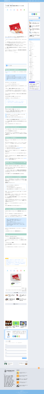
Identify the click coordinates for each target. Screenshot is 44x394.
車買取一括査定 (32, 49)
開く (10, 65)
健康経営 (31, 63)
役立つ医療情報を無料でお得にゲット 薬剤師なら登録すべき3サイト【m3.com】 (15, 262)
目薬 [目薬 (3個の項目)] (6, 385)
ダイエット (31, 70)
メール (6, 352)
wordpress (31, 42)
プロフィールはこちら (16, 334)
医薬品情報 (31, 76)
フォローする (16, 283)
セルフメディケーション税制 (33, 56)
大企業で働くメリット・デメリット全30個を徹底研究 (12, 264)
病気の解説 (31, 77)
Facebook (15, 337)
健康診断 (31, 72)
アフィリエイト (32, 43)
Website (19, 337)
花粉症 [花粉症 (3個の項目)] (8, 385)
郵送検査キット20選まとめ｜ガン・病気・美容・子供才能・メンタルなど (15, 259)
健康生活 (31, 71)
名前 (6, 349)
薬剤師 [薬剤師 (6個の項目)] (10, 385)
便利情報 (31, 47)
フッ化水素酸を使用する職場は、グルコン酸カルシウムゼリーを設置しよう (15, 101)
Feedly (17, 337)
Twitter (13, 337)
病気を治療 (31, 73)
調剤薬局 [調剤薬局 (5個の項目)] (9, 386)
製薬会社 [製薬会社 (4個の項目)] (5, 386)
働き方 (30, 50)
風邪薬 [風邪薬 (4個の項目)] (11, 386)
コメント (6, 344)
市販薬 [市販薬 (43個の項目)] (4, 384)
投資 (31, 48)
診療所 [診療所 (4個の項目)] (7, 386)
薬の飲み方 (31, 78)
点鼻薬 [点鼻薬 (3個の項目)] (6, 384)
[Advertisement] (16, 17)
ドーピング (31, 57)
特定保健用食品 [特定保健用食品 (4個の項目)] (9, 384)
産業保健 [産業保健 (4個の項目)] (12, 384)
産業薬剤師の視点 (7, 0)
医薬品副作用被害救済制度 (20, 147)
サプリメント (32, 69)
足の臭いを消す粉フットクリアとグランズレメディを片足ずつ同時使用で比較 (15, 263)
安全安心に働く (31, 62)
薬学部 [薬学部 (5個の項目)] (12, 385)
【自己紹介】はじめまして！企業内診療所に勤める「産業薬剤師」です (34, 84)
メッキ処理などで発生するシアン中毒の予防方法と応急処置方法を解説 (15, 102)
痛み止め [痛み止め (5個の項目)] (5, 385)
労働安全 (31, 64)
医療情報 (30, 55)
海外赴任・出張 (32, 65)
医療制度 (31, 58)
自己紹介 (30, 79)
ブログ (30, 41)
